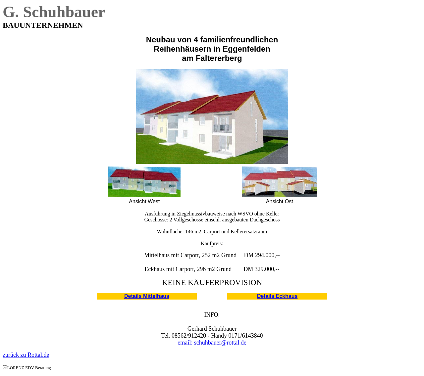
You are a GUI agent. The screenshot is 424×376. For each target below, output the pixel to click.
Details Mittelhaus (146, 296)
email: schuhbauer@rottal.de (212, 342)
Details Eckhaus (277, 296)
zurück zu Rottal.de (26, 355)
